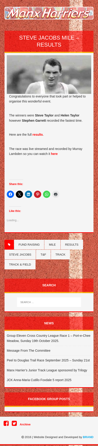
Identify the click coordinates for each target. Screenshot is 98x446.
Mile (52, 244)
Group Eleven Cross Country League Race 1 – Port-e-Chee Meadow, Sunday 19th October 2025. (49, 338)
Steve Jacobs (20, 254)
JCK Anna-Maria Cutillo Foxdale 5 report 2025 (39, 380)
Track (60, 254)
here (54, 154)
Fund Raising (29, 244)
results (38, 134)
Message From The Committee (28, 350)
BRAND (88, 437)
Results (72, 244)
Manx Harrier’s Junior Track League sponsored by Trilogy (47, 370)
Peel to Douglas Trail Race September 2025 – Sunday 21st (48, 360)
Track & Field (20, 264)
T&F (43, 254)
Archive (25, 424)
